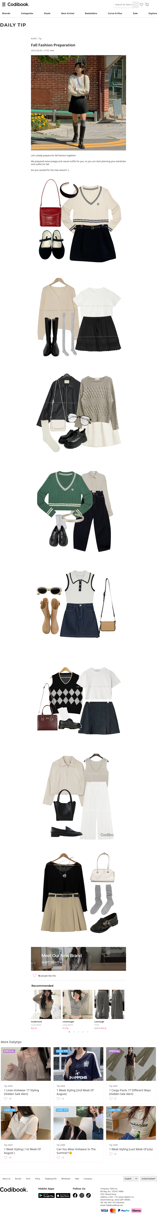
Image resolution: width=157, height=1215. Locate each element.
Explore (153, 13)
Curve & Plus (115, 13)
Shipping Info (51, 1178)
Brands (6, 13)
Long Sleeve (36, 1025)
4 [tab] (83, 1031)
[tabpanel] (47, 1009)
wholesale (65, 1178)
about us (6, 1178)
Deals (47, 13)
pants (96, 1025)
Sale (135, 13)
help (77, 1178)
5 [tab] (87, 1031)
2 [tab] (73, 1031)
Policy (37, 1178)
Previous (28, 1009)
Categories (27, 13)
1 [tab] (69, 1031)
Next (128, 1009)
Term (28, 1178)
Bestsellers (91, 13)
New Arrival (67, 13)
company (88, 1178)
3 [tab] (78, 1031)
